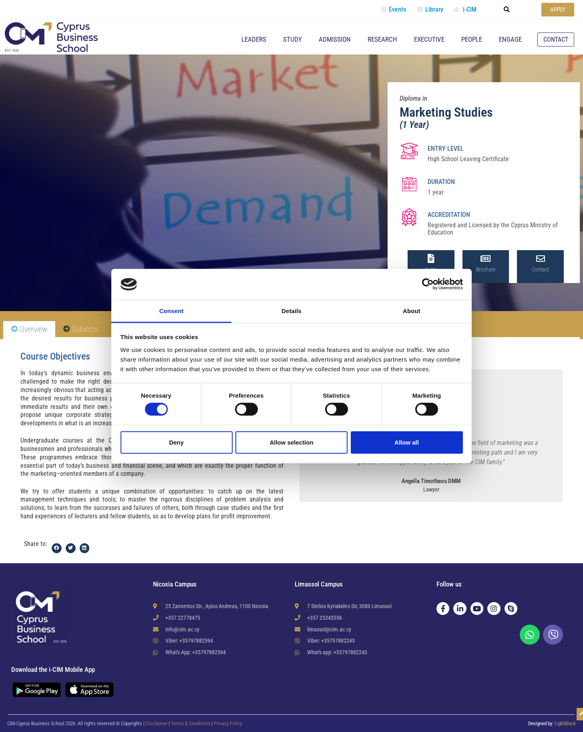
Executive (429, 39)
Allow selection (291, 442)
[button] (507, 9)
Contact (540, 269)
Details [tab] (291, 310)
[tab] (29, 329)
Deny (176, 442)
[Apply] (430, 258)
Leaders (253, 39)
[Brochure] (485, 258)
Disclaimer (156, 723)
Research (382, 39)
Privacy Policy (228, 723)
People (471, 39)
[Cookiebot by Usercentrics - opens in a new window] (428, 284)
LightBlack (565, 723)
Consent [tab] (171, 310)
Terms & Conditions (191, 723)
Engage (510, 39)
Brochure (485, 269)
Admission (335, 39)
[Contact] (540, 258)
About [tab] (411, 310)
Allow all (406, 442)
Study (292, 39)
